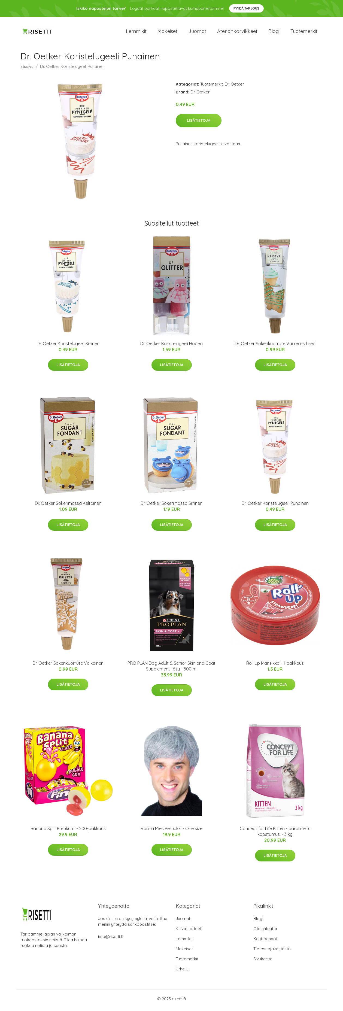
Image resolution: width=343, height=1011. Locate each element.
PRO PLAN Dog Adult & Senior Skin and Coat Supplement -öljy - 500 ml (171, 668)
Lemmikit (136, 32)
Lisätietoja (198, 123)
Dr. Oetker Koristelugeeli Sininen (68, 346)
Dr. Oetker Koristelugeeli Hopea (171, 346)
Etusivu (27, 69)
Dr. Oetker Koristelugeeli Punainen (275, 506)
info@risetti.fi (110, 939)
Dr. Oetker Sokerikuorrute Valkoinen (68, 666)
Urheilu (182, 971)
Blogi (274, 32)
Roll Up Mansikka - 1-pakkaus (275, 666)
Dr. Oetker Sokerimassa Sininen (171, 506)
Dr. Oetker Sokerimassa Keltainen (68, 506)
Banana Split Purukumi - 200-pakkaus (68, 831)
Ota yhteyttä (265, 931)
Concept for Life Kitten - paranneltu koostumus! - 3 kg (275, 834)
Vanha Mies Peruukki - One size (171, 831)
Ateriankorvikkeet (237, 32)
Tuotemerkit (303, 32)
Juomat (197, 32)
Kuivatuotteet (188, 931)
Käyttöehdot (265, 941)
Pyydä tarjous (246, 8)
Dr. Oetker (234, 86)
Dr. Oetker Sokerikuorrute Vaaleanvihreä (275, 346)
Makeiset (167, 32)
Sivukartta (262, 961)
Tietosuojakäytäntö (272, 951)
